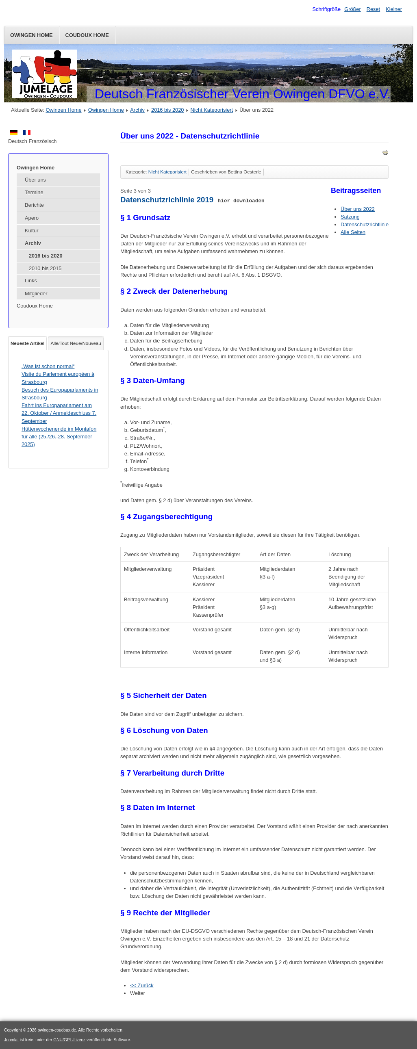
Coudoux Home (87, 35)
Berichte (34, 205)
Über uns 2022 (358, 209)
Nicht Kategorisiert (212, 110)
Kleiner (394, 9)
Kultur (31, 231)
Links (31, 280)
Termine (34, 192)
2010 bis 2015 (45, 268)
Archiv (137, 110)
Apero (32, 218)
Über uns (35, 180)
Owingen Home (31, 35)
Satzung (350, 217)
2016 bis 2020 (167, 110)
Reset (373, 9)
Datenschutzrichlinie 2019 (166, 199)
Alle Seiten (353, 232)
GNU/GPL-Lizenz (69, 1040)
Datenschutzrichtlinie (365, 224)
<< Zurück (142, 985)
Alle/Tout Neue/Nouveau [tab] (75, 343)
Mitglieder (36, 293)
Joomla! (11, 1040)
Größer (352, 9)
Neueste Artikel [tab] (27, 343)
